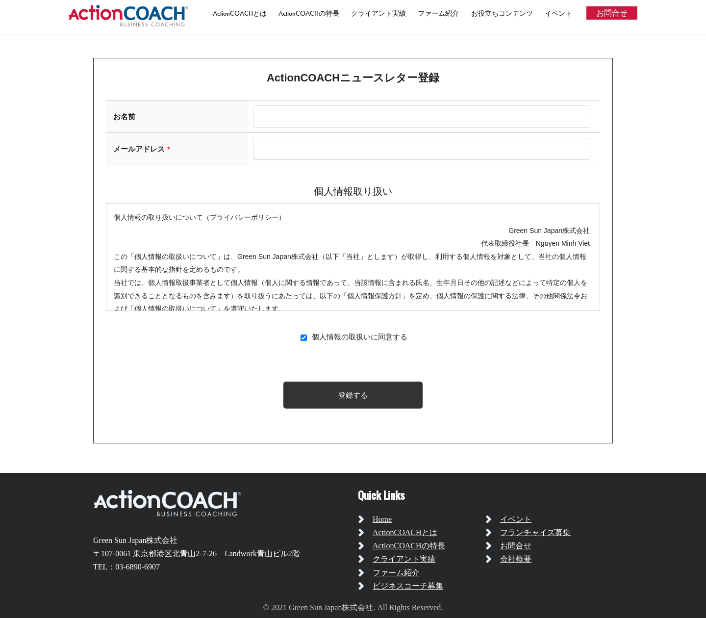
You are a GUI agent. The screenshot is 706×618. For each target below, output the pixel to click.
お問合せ (612, 13)
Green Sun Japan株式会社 (135, 540)
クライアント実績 (378, 13)
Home (382, 519)
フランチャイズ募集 (535, 532)
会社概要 (515, 559)
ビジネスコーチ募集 (408, 586)
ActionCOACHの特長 (308, 13)
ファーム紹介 (438, 13)
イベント (558, 13)
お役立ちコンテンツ (502, 13)
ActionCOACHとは (240, 13)
